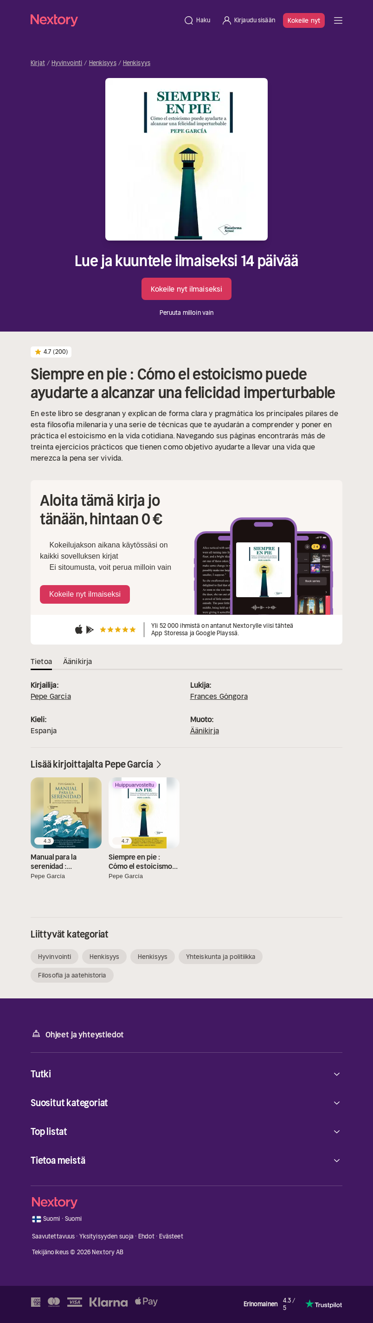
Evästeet (171, 1236)
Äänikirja (204, 730)
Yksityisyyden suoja (106, 1236)
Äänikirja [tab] (77, 661)
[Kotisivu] (104, 20)
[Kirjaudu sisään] (248, 20)
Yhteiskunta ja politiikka (221, 956)
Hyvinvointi (66, 63)
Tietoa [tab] (41, 661)
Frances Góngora (219, 696)
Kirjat (38, 63)
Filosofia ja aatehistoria (72, 975)
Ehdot (146, 1236)
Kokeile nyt (304, 20)
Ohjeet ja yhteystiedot (77, 1034)
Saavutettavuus (53, 1236)
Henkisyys (102, 63)
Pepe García (51, 696)
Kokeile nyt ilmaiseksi (186, 288)
